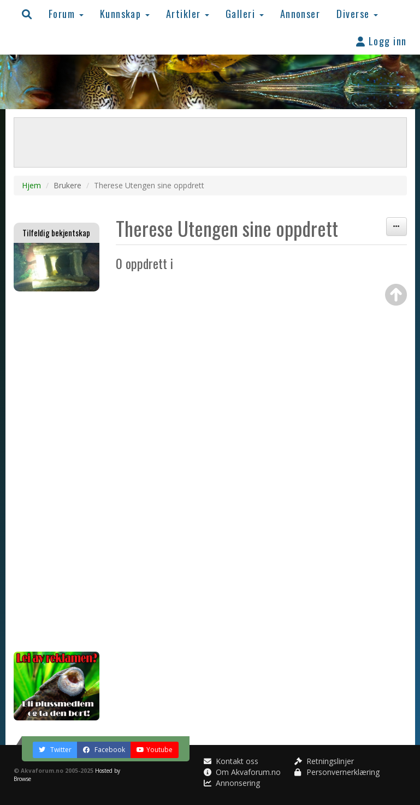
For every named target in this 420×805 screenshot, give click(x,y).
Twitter (55, 749)
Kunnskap (125, 13)
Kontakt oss (231, 761)
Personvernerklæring (337, 772)
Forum (66, 13)
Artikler (187, 13)
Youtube (155, 749)
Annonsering (232, 783)
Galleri (245, 13)
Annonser (300, 13)
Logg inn (381, 40)
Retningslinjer (324, 761)
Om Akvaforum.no (242, 772)
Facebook (104, 749)
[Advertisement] (57, 471)
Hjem (31, 185)
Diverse (357, 13)
